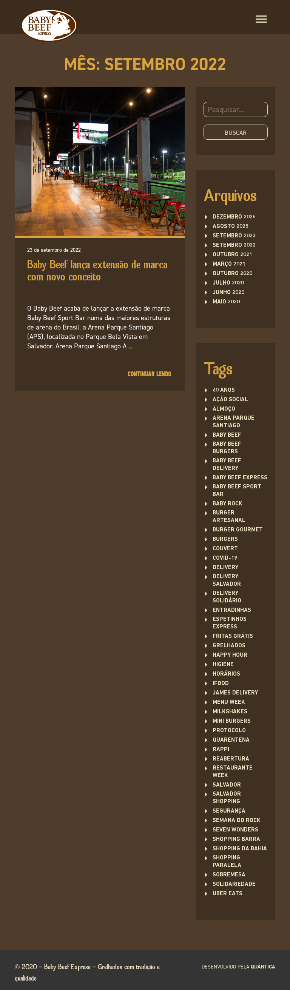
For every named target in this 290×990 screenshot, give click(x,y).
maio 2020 (226, 302)
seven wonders (235, 830)
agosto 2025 (230, 226)
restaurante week (233, 772)
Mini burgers (232, 721)
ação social (230, 400)
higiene (223, 665)
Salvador (227, 785)
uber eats (227, 894)
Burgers (225, 539)
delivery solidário (227, 597)
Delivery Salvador (227, 580)
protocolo (229, 731)
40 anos (224, 390)
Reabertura (231, 759)
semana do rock (237, 821)
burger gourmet (238, 530)
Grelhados (229, 646)
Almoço (224, 409)
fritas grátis (233, 636)
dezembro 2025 (234, 217)
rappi (221, 750)
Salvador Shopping (227, 798)
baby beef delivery (227, 464)
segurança (229, 811)
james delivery (235, 693)
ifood (221, 684)
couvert (225, 549)
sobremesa (229, 875)
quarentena (231, 740)
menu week (229, 702)
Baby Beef (227, 435)
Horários (226, 674)
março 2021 (229, 264)
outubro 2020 (232, 274)
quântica (263, 966)
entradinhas (232, 610)
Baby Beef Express (240, 478)
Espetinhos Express (230, 623)
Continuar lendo (149, 374)
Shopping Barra (236, 839)
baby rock (227, 504)
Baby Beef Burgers (227, 448)
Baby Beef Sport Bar (237, 490)
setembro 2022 (234, 245)
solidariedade (234, 884)
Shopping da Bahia (240, 849)
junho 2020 (228, 293)
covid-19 (225, 558)
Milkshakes (230, 712)
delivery (225, 568)
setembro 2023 (234, 236)
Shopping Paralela (227, 861)
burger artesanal (229, 516)
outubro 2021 (232, 255)
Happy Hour (230, 655)
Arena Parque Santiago (234, 422)
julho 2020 (228, 283)
